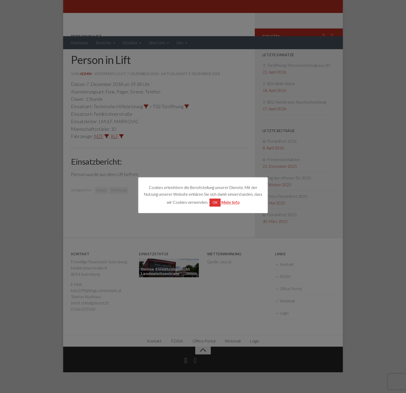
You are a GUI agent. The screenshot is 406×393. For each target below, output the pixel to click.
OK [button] (215, 202)
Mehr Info (230, 202)
